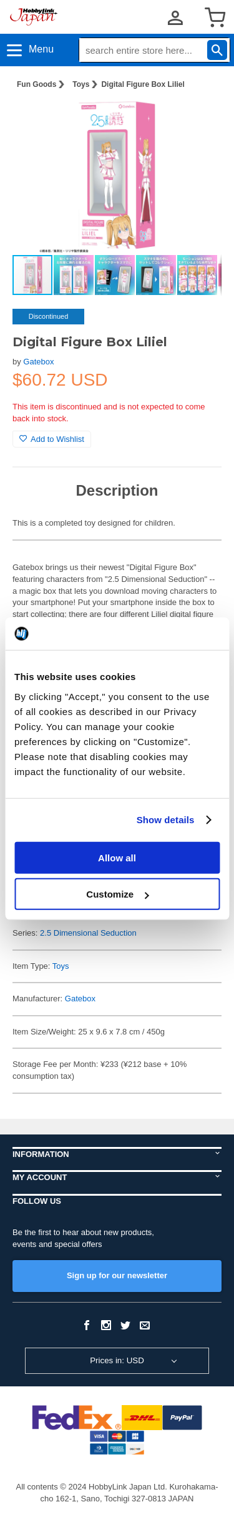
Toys (80, 84)
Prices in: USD (117, 1360)
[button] (199, 119)
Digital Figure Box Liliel (142, 84)
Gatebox (38, 361)
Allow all (117, 857)
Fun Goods (36, 84)
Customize (117, 894)
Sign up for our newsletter (117, 1275)
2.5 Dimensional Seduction (88, 933)
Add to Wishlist (51, 439)
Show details (166, 819)
